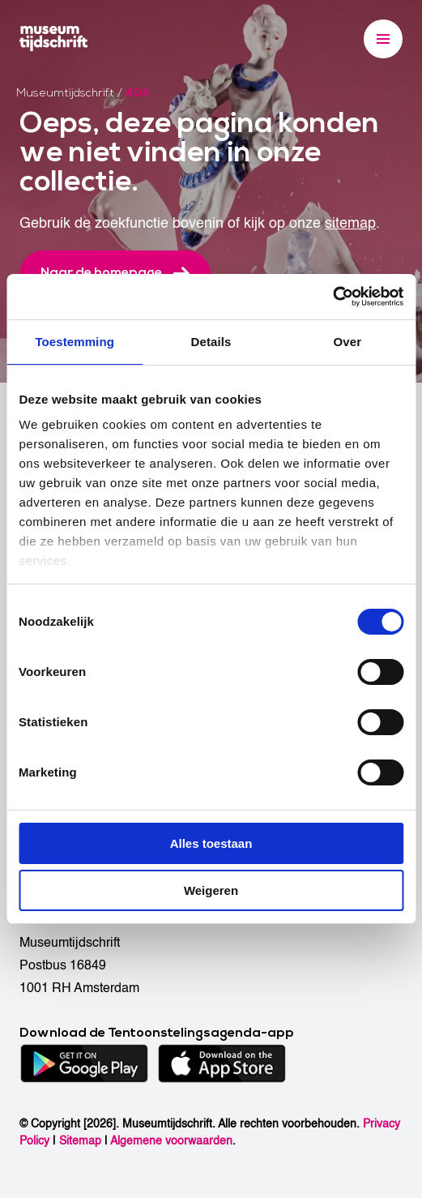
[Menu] (383, 38)
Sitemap (80, 1141)
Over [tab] (348, 342)
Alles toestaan (211, 843)
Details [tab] (211, 342)
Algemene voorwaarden (171, 1141)
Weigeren (211, 890)
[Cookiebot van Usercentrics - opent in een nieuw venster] (332, 296)
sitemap (350, 223)
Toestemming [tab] (74, 342)
